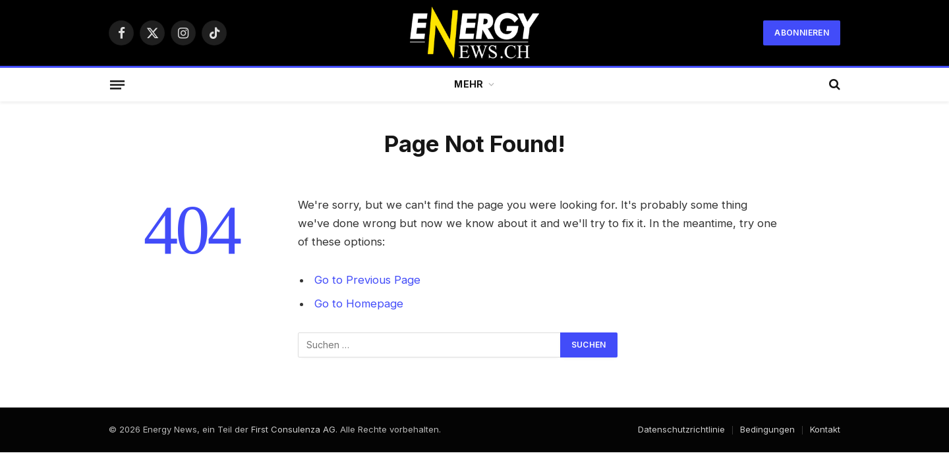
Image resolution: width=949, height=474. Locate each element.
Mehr (468, 84)
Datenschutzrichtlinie (681, 429)
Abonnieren (801, 33)
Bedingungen (767, 429)
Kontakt (825, 429)
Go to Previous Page (367, 279)
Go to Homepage (358, 303)
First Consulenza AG (293, 429)
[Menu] (117, 84)
